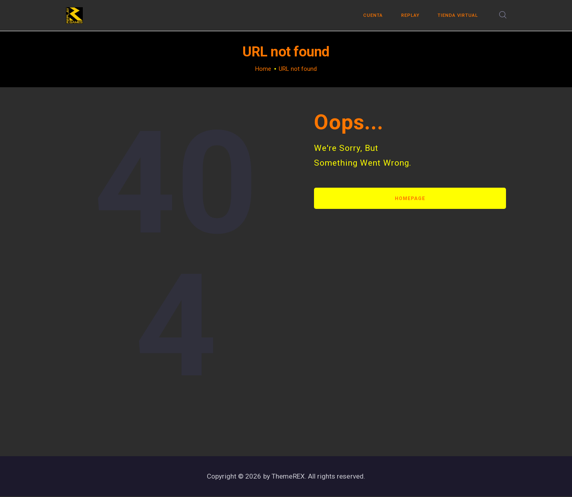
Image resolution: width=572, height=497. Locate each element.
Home (263, 68)
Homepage (410, 198)
